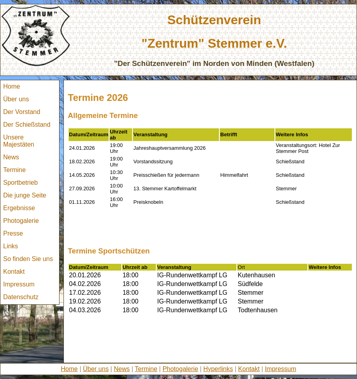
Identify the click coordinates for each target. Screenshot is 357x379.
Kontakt (14, 271)
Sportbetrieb (20, 182)
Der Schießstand (26, 124)
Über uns (16, 99)
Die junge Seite (24, 195)
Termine (14, 169)
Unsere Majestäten (18, 141)
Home (11, 86)
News (11, 157)
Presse (13, 233)
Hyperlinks (218, 368)
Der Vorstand (21, 111)
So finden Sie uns (28, 258)
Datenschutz (20, 297)
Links (10, 246)
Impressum (19, 284)
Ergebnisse (19, 208)
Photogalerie (21, 220)
